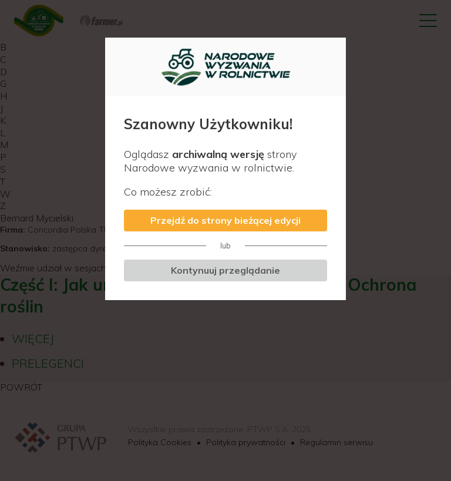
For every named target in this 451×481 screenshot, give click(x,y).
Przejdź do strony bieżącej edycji (225, 220)
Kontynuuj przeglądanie (225, 270)
